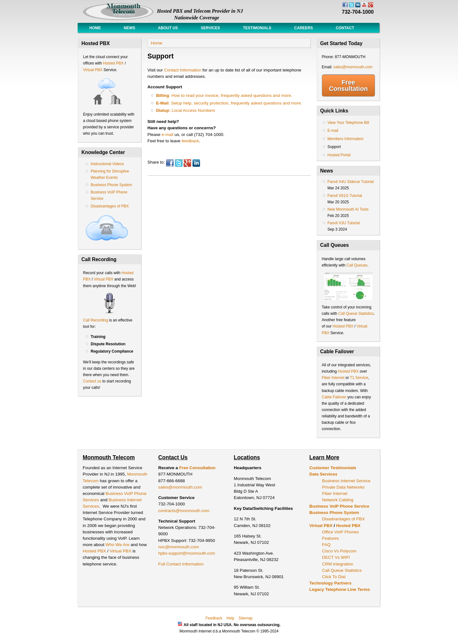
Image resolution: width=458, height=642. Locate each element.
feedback (190, 141)
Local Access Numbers (185, 110)
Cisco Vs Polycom (339, 551)
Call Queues (356, 265)
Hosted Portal (339, 155)
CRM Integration (337, 564)
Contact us (92, 381)
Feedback (213, 618)
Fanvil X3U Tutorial (344, 223)
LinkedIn (196, 163)
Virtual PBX (93, 70)
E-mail (333, 130)
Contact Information (182, 70)
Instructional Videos (107, 164)
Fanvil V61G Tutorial (345, 195)
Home (95, 28)
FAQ (326, 544)
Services (210, 28)
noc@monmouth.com (178, 546)
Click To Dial (334, 576)
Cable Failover (334, 397)
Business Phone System (111, 185)
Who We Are (118, 544)
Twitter (179, 163)
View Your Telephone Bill (348, 122)
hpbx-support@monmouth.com (186, 553)
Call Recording (95, 320)
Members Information (346, 139)
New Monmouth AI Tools (348, 209)
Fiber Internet (333, 377)
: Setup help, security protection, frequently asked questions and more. (229, 103)
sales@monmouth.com (352, 67)
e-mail (167, 134)
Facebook (170, 163)
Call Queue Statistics (356, 313)
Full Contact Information (181, 564)
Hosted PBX (113, 63)
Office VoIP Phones (340, 532)
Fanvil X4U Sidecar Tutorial (351, 181)
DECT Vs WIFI (336, 557)
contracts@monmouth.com (184, 510)
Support (334, 147)
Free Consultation (348, 85)
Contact (345, 28)
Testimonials (257, 28)
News (129, 28)
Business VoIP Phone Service (339, 506)
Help (230, 618)
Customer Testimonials (333, 467)
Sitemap (246, 618)
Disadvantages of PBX (110, 206)
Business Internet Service (346, 480)
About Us (168, 28)
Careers (303, 28)
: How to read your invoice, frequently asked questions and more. (224, 95)
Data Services (323, 474)
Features (330, 538)
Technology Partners (330, 583)
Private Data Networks (343, 487)
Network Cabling (338, 499)
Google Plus (187, 163)
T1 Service (359, 377)
